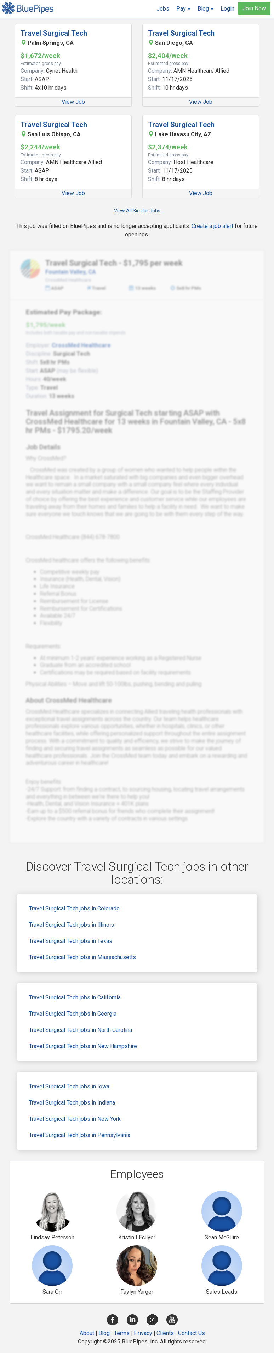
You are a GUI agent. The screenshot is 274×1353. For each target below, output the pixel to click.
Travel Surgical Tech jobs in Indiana (72, 1102)
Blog (104, 1333)
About (87, 1333)
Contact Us (191, 1333)
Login (227, 8)
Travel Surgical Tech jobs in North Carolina (80, 1030)
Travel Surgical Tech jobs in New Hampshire (83, 1046)
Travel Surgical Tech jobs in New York (75, 1119)
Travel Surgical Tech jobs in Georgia (72, 1013)
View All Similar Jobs (137, 211)
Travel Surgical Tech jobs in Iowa (69, 1086)
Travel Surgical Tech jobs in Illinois (71, 924)
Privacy (143, 1333)
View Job (73, 101)
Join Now (254, 8)
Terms (122, 1333)
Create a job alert (212, 226)
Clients (165, 1333)
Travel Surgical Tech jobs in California (75, 997)
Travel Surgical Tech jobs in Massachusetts (82, 957)
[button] (183, 9)
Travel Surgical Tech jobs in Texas (70, 941)
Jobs (162, 8)
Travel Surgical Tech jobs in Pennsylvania (79, 1135)
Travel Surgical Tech (54, 33)
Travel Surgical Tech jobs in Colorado (74, 908)
